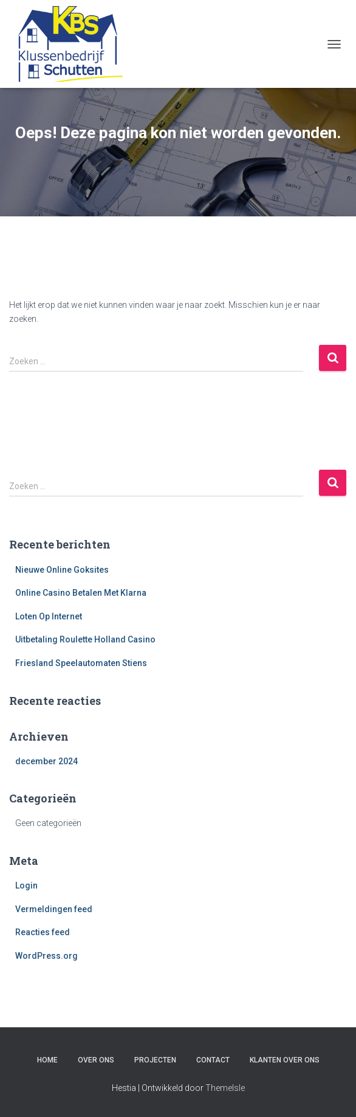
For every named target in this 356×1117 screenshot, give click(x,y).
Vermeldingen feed (53, 909)
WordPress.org (46, 956)
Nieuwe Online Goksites (62, 570)
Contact (213, 1060)
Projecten (155, 1060)
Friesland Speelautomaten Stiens (81, 663)
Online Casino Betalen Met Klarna (80, 593)
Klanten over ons (285, 1060)
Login (26, 885)
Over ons (96, 1060)
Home (47, 1060)
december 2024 (46, 761)
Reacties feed (42, 932)
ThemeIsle (225, 1088)
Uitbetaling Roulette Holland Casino (85, 639)
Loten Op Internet (48, 616)
